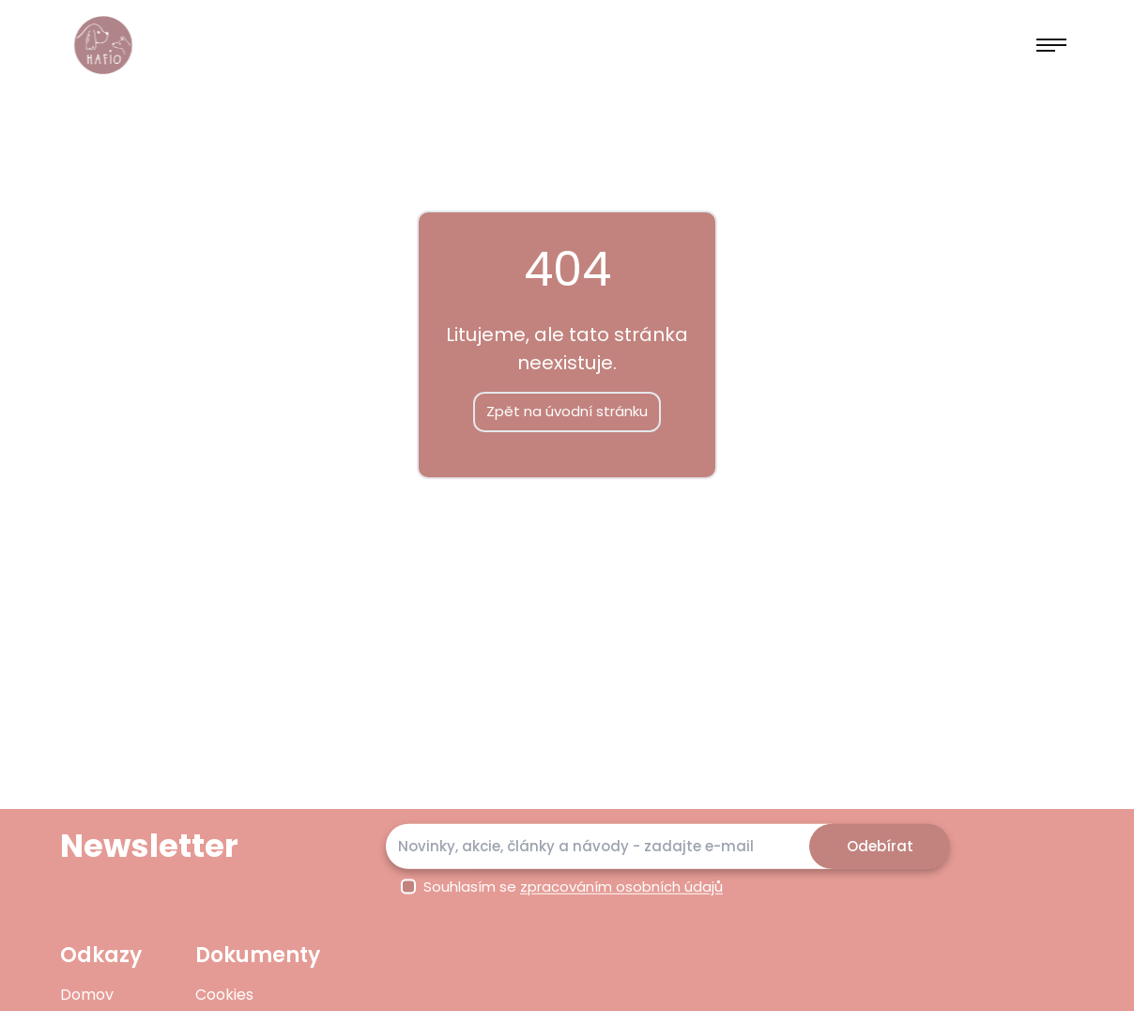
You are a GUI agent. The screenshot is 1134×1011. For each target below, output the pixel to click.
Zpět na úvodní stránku (567, 411)
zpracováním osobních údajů (621, 886)
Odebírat (880, 845)
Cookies (224, 994)
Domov (87, 994)
